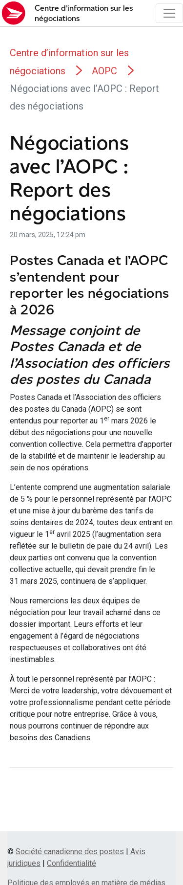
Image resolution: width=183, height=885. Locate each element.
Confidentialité (71, 863)
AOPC (104, 71)
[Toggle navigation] (169, 13)
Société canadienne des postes (70, 851)
